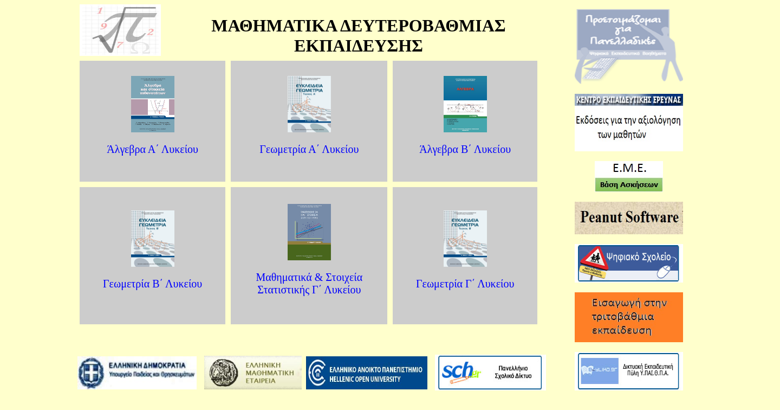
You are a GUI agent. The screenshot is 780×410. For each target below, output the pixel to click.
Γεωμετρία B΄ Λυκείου (152, 284)
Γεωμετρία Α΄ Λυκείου (309, 149)
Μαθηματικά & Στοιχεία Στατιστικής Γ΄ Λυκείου (309, 283)
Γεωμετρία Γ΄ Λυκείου (465, 284)
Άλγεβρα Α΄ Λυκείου (152, 149)
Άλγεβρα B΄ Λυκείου (465, 149)
